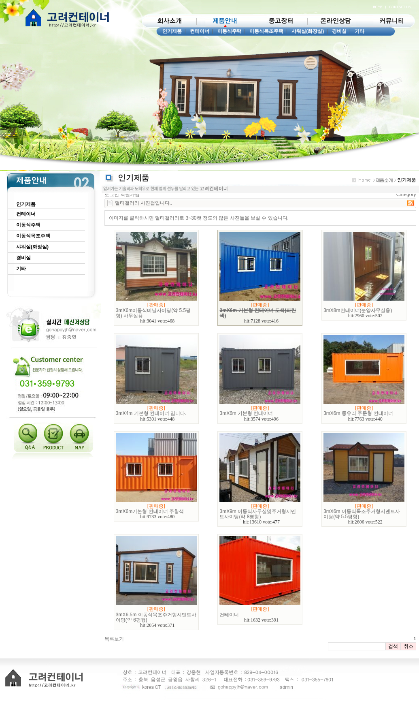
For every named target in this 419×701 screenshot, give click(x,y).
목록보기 (114, 639)
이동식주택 (229, 31)
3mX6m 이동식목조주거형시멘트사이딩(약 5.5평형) (361, 514)
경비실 (339, 31)
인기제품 (172, 31)
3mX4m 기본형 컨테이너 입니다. (151, 413)
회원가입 (130, 194)
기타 (359, 31)
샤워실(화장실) (307, 31)
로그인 (111, 194)
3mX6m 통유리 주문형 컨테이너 (358, 413)
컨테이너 (199, 31)
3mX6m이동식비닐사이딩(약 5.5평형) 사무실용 (153, 313)
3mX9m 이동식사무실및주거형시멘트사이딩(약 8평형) (257, 514)
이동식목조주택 (266, 31)
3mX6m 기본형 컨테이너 (246, 413)
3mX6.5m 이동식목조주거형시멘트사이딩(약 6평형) (156, 617)
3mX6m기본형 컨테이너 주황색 (150, 511)
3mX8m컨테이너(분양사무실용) (357, 310)
